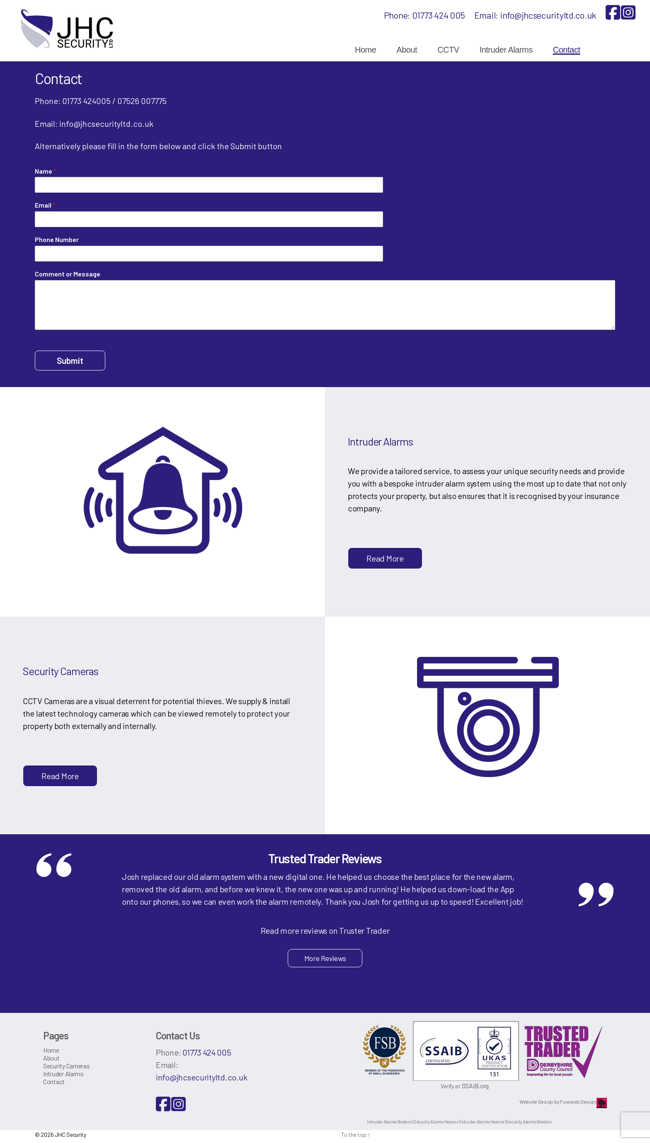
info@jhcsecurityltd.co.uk (548, 15)
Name (45, 171)
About (406, 49)
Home (365, 49)
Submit (70, 360)
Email (45, 205)
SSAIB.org (475, 1086)
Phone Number (57, 239)
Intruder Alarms (506, 49)
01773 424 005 (438, 15)
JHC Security (70, 1134)
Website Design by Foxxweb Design (558, 1101)
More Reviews (325, 958)
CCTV (448, 49)
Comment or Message (67, 274)
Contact (566, 49)
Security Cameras (66, 1066)
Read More (385, 558)
